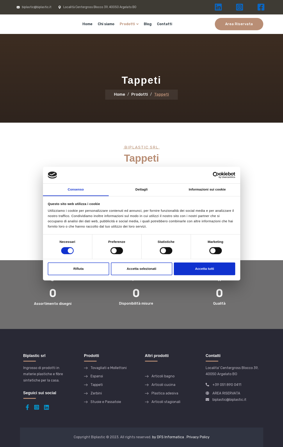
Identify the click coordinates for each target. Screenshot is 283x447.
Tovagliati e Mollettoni (109, 368)
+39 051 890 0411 (226, 385)
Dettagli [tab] (141, 189)
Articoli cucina (163, 385)
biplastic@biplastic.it (37, 7)
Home (87, 24)
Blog (148, 24)
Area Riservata (239, 24)
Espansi (97, 376)
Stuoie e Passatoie (106, 402)
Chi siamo (106, 24)
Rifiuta (78, 269)
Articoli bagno (162, 376)
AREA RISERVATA (226, 393)
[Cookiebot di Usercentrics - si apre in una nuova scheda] (216, 175)
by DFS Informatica (168, 437)
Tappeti (97, 385)
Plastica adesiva (164, 393)
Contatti (164, 24)
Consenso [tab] (76, 189)
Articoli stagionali (165, 402)
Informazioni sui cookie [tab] (207, 189)
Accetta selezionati (141, 269)
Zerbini (96, 393)
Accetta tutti (204, 269)
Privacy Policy (198, 437)
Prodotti (127, 24)
